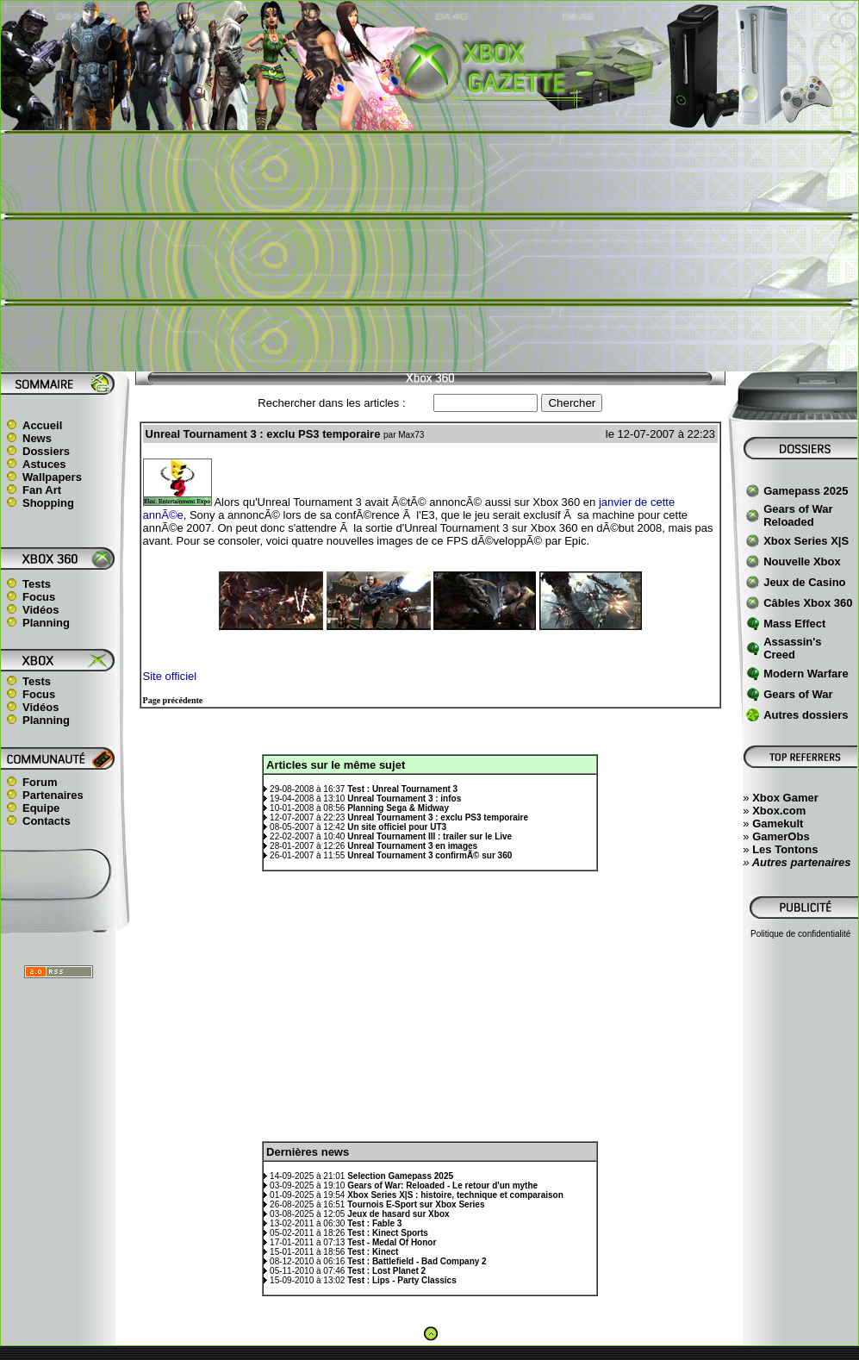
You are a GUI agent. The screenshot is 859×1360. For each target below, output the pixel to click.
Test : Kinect (372, 1252)
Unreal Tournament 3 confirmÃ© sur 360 (429, 855)
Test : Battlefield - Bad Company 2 (417, 1261)
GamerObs (780, 836)
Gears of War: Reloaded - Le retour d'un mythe (442, 1185)
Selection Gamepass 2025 (400, 1176)
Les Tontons (785, 849)
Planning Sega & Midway (398, 808)
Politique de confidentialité (800, 934)
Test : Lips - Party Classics (402, 1280)
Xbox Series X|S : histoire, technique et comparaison (455, 1195)
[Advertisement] (430, 250)
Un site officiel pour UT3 (396, 827)
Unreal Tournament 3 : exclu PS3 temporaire (437, 817)
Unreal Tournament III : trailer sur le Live (429, 836)
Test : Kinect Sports (387, 1233)
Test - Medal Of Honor (391, 1242)
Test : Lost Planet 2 (386, 1271)
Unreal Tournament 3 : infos (404, 798)
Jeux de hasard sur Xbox (398, 1214)
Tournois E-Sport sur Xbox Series (415, 1204)
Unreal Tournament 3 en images (412, 846)
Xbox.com (779, 810)
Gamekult (777, 823)
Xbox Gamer (785, 797)
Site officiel (170, 676)
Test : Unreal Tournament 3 (402, 789)
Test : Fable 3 (374, 1223)
